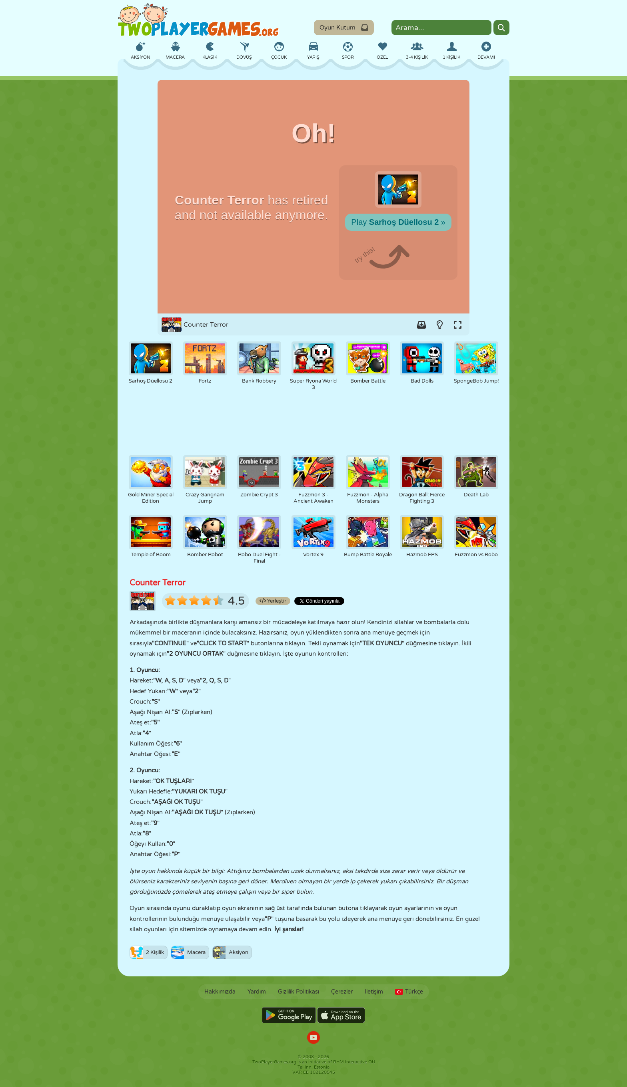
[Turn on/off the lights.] (439, 325)
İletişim (374, 991)
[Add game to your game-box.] (421, 325)
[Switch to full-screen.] (457, 325)
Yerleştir (273, 601)
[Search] (501, 27)
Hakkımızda (220, 991)
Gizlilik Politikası (298, 991)
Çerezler (342, 991)
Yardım (257, 991)
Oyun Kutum (343, 27)
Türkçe (409, 991)
